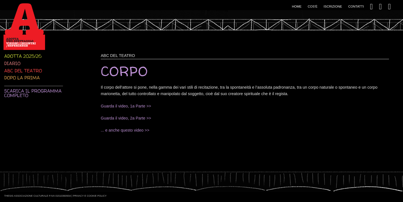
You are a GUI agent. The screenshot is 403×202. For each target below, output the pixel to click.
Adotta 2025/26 (22, 56)
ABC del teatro (23, 71)
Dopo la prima (22, 78)
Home (297, 6)
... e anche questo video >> (125, 130)
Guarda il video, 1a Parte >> (126, 106)
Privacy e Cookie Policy (89, 195)
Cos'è (312, 6)
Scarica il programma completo (33, 93)
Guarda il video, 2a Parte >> (126, 118)
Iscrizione (333, 6)
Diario (12, 63)
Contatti (356, 6)
